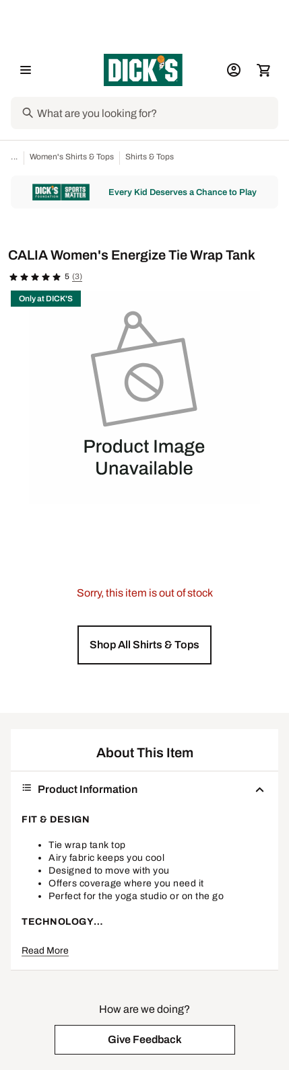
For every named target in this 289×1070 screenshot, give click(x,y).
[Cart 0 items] (263, 70)
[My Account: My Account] (234, 70)
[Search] (156, 113)
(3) (77, 276)
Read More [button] (45, 951)
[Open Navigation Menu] (25, 70)
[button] (144, 644)
